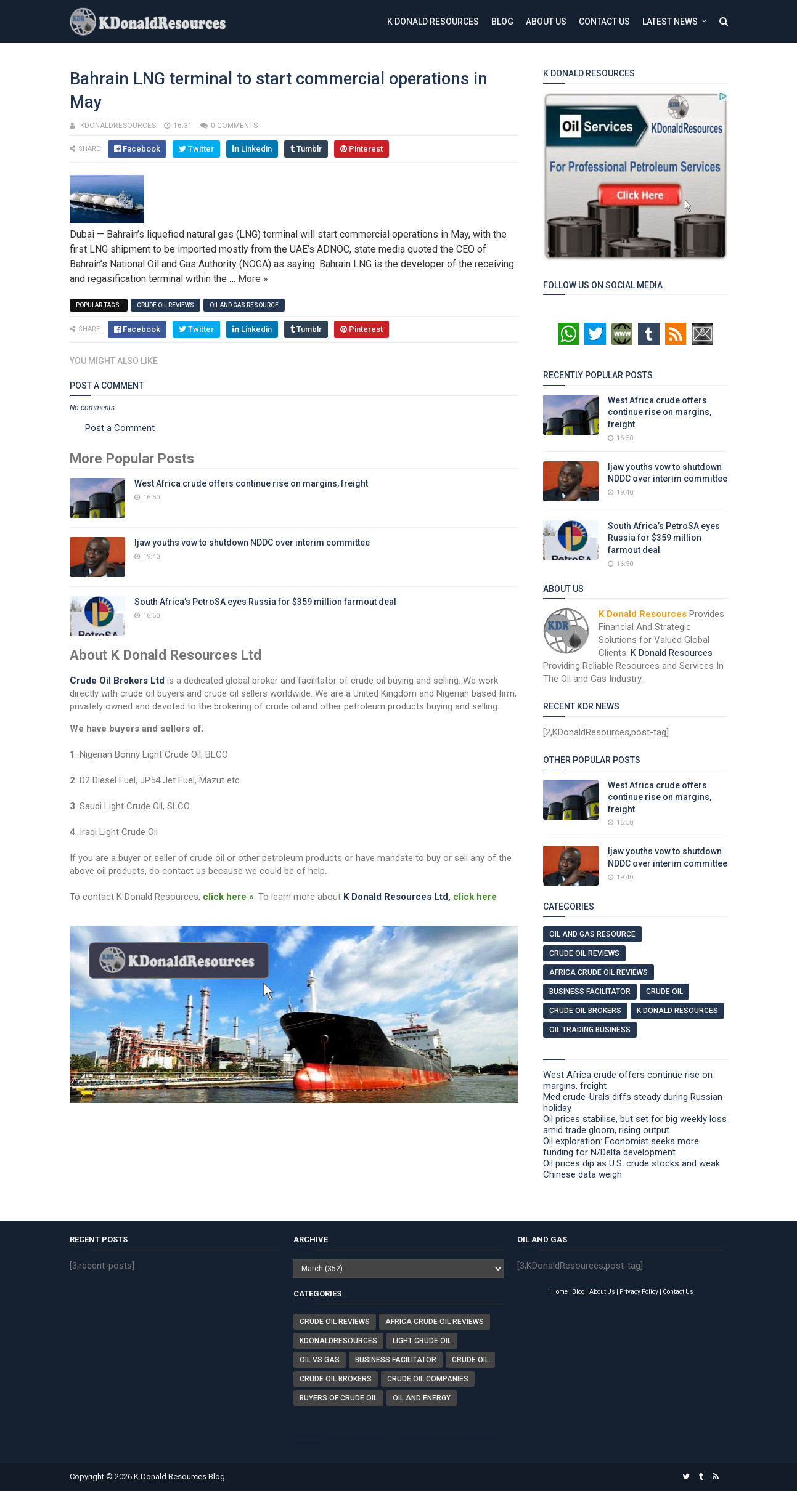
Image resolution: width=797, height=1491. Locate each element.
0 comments (234, 125)
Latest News (670, 21)
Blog (502, 21)
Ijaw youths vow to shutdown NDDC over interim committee (252, 543)
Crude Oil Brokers (585, 1010)
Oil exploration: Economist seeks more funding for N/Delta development (621, 1147)
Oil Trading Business (590, 1029)
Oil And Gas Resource (244, 305)
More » (253, 279)
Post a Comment (120, 428)
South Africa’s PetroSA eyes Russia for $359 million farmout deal (265, 602)
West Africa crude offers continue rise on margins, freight (251, 483)
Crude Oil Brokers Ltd (117, 680)
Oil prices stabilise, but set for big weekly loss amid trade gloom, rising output (635, 1124)
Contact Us (604, 21)
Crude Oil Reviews (165, 305)
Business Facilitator (590, 991)
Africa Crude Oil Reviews (598, 972)
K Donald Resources (433, 21)
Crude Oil (664, 991)
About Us (546, 21)
